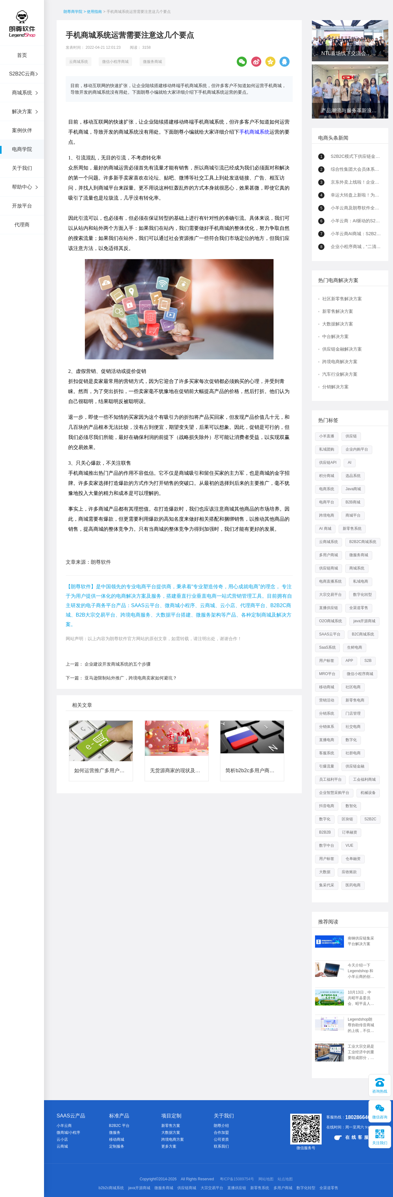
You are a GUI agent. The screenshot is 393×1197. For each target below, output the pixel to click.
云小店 (62, 1139)
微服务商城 (152, 61)
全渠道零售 (358, 608)
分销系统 (326, 713)
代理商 (22, 224)
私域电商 (360, 581)
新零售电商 (355, 700)
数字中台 (326, 845)
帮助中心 (22, 187)
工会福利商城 (364, 779)
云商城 (62, 1146)
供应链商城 (328, 568)
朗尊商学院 (73, 11)
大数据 (324, 872)
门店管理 (353, 713)
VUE (349, 845)
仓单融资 (353, 858)
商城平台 (353, 515)
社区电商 (353, 687)
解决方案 (22, 111)
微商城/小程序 (68, 1132)
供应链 (351, 436)
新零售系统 (352, 528)
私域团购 (326, 449)
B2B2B (325, 832)
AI (349, 462)
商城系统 (22, 92)
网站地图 (266, 1179)
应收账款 (349, 872)
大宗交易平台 (330, 594)
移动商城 (326, 687)
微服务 (114, 1132)
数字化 (351, 740)
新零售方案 (170, 1125)
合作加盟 (221, 1132)
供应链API (327, 462)
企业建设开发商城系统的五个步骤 (118, 664)
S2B (368, 660)
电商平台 (326, 502)
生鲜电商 (354, 647)
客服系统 (326, 753)
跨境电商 (326, 515)
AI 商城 (325, 528)
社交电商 (353, 726)
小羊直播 (326, 436)
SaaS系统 (327, 647)
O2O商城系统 (330, 621)
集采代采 (326, 885)
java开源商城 (364, 621)
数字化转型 (362, 594)
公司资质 (221, 1139)
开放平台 (22, 205)
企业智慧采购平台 (334, 792)
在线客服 (352, 1137)
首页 (22, 55)
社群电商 (353, 753)
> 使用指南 (93, 11)
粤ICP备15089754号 (237, 1179)
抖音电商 (326, 806)
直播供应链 (328, 608)
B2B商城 (353, 502)
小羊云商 (64, 1125)
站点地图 (285, 1179)
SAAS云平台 (329, 634)
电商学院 (22, 149)
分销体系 (326, 726)
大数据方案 (170, 1132)
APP (349, 660)
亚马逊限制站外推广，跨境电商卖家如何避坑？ (131, 677)
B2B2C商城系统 (362, 542)
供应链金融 (355, 766)
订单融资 (349, 832)
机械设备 (368, 792)
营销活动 (326, 700)
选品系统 (353, 476)
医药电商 (353, 885)
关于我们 (22, 168)
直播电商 (326, 740)
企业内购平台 (357, 449)
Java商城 (353, 489)
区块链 (347, 819)
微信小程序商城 (115, 61)
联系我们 (221, 1146)
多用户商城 (328, 555)
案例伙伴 (22, 130)
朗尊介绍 (221, 1125)
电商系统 (326, 489)
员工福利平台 (330, 779)
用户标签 (326, 660)
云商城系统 (78, 61)
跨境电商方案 (172, 1139)
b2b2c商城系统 (111, 1188)
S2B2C (370, 819)
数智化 (351, 806)
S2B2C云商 (22, 73)
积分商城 (326, 476)
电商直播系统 (330, 581)
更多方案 (168, 1146)
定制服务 (116, 1146)
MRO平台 (327, 674)
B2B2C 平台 (119, 1125)
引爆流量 (326, 766)
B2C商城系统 (363, 634)
